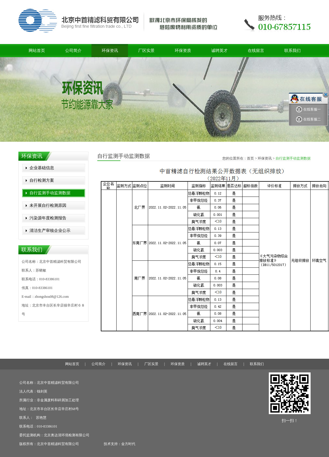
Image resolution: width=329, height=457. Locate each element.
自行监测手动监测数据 (50, 193)
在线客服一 (308, 109)
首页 (250, 158)
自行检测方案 (42, 180)
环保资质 (183, 50)
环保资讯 (110, 50)
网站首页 (37, 50)
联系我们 (292, 50)
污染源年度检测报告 (48, 218)
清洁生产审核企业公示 (50, 230)
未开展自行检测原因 (48, 205)
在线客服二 (308, 119)
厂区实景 (146, 50)
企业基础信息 (42, 168)
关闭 (326, 94)
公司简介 (73, 50)
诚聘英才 (219, 50)
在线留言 (256, 50)
